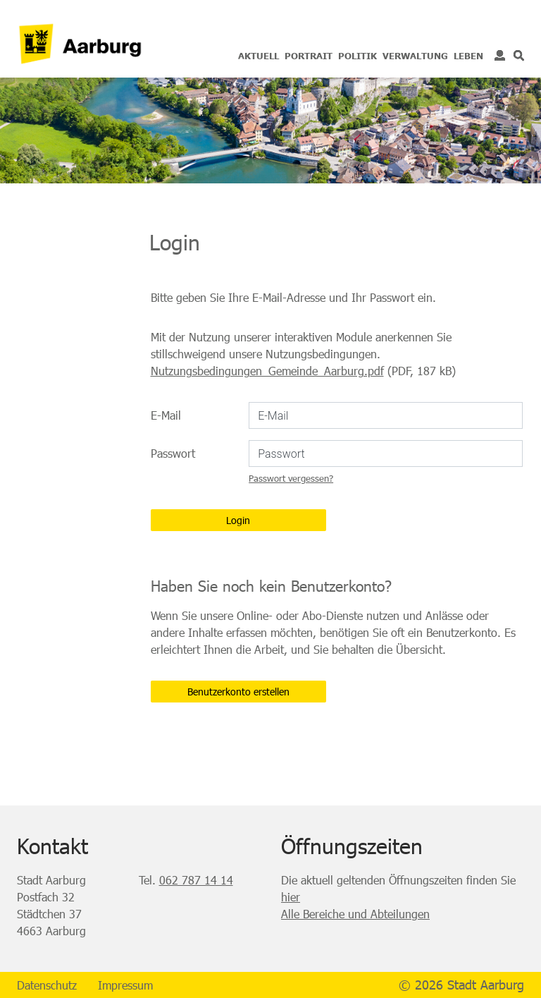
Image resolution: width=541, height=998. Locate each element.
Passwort (173, 453)
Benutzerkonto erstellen (238, 692)
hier (290, 896)
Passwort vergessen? (291, 478)
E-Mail (166, 415)
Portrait (308, 55)
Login (500, 55)
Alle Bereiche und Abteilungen (355, 913)
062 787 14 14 (196, 880)
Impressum (125, 985)
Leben (468, 55)
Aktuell (258, 55)
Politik (357, 55)
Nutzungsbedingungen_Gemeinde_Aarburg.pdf (267, 370)
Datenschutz (47, 985)
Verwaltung (415, 55)
